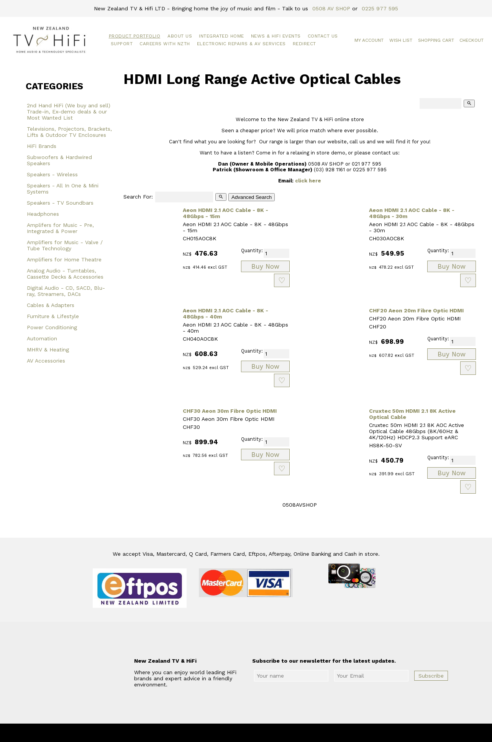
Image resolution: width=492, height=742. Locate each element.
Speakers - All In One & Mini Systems (62, 188)
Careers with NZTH (164, 43)
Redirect (304, 43)
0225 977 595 (380, 8)
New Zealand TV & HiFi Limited (266, 732)
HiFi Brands (41, 146)
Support (122, 43)
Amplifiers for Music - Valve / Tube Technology (65, 245)
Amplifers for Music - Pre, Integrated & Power (60, 228)
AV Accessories (46, 361)
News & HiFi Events (276, 36)
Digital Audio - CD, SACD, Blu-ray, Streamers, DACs (66, 291)
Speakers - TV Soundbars (60, 203)
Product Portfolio (135, 36)
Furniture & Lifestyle (53, 316)
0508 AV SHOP (331, 8)
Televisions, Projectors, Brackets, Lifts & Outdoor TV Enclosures (69, 132)
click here (308, 181)
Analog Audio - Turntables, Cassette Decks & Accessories (65, 274)
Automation (42, 338)
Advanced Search (251, 197)
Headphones (43, 214)
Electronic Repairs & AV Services (241, 43)
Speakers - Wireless (52, 174)
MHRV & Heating (48, 349)
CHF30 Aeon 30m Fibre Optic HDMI (230, 411)
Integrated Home (221, 36)
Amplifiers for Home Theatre (64, 259)
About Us (179, 36)
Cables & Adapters (50, 305)
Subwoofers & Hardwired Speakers (59, 160)
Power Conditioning (52, 327)
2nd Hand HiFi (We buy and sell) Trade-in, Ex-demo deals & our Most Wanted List (68, 111)
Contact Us (323, 36)
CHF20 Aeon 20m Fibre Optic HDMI (416, 310)
